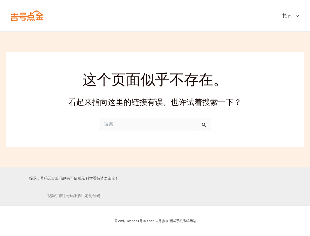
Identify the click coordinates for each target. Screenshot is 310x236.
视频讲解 (55, 195)
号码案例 (74, 195)
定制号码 (92, 195)
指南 (290, 15)
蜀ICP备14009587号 (128, 221)
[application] (296, 15)
